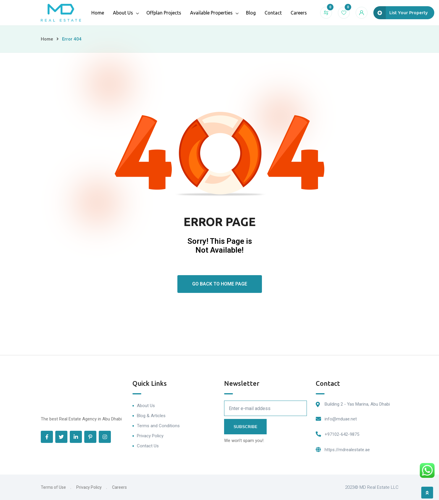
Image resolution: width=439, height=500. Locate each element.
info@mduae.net (341, 419)
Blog (251, 12)
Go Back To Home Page (219, 284)
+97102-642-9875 (342, 434)
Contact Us (148, 446)
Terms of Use (53, 487)
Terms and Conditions (158, 425)
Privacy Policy (150, 435)
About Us (123, 12)
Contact (273, 12)
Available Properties (211, 12)
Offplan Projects (163, 12)
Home (97, 12)
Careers (299, 12)
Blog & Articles (151, 415)
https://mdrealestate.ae (347, 449)
